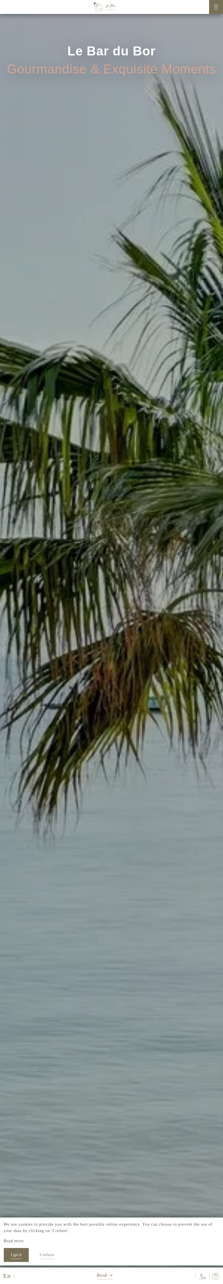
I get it (16, 1255)
